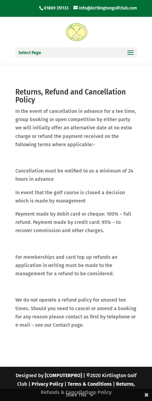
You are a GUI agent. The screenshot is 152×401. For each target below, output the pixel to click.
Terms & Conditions (90, 384)
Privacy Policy (47, 384)
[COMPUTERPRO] (63, 375)
